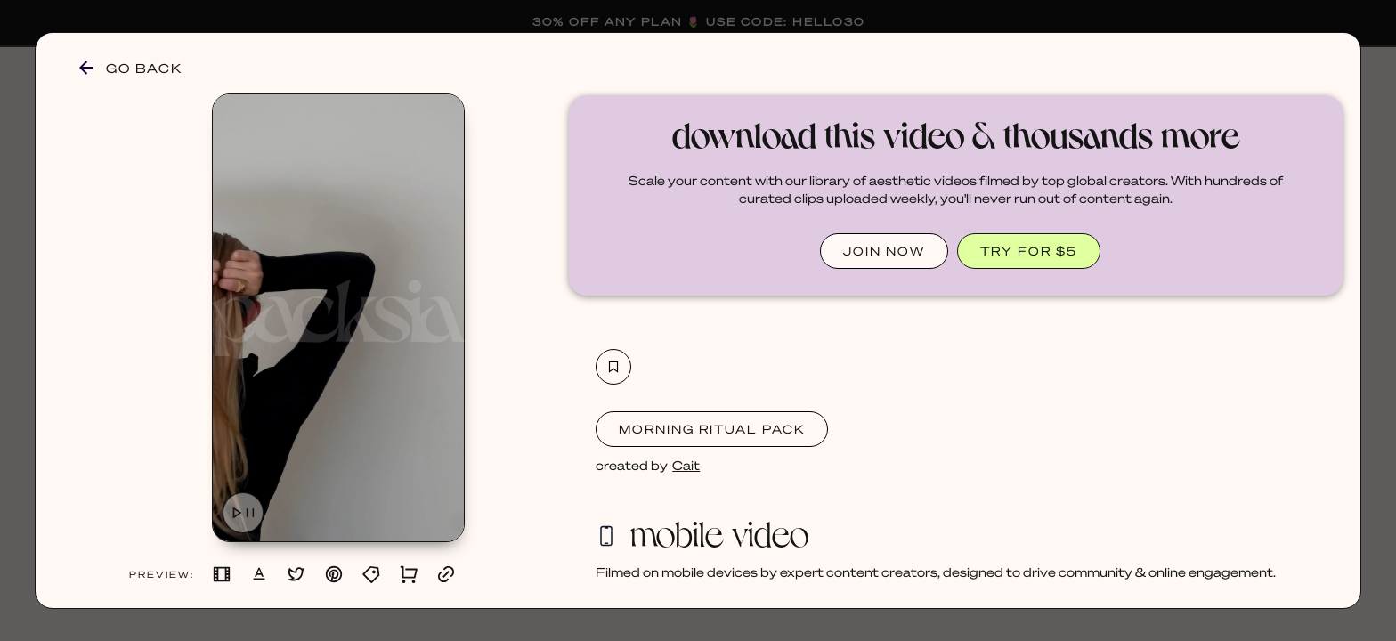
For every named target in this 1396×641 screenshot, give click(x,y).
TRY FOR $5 (1028, 250)
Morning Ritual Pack (712, 428)
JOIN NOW (884, 250)
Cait (686, 465)
